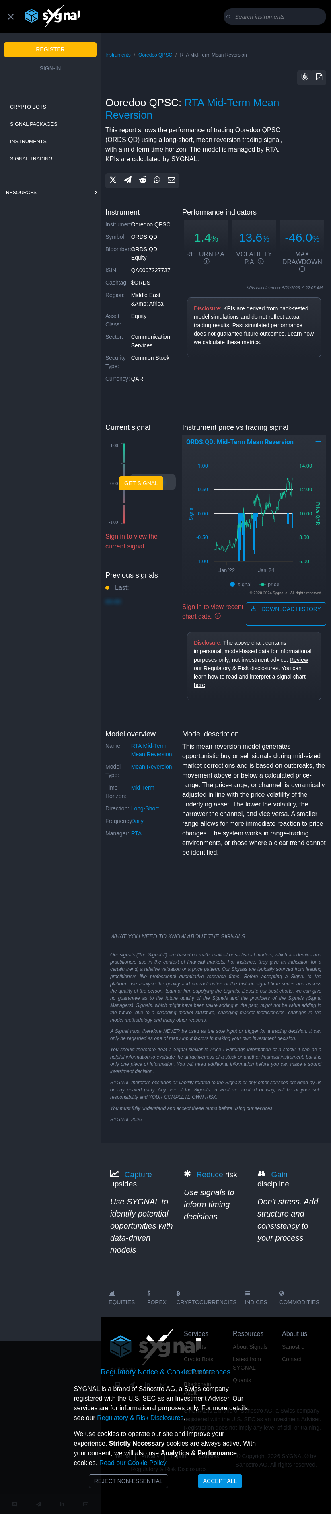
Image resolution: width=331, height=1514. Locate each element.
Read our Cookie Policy (132, 1462)
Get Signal (141, 483)
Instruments (28, 141)
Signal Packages (34, 124)
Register (50, 49)
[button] (304, 77)
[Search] (276, 17)
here (199, 685)
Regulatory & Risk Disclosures (140, 1417)
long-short (145, 808)
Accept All (220, 1481)
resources (21, 192)
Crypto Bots (28, 107)
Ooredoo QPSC (155, 55)
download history (286, 609)
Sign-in (50, 68)
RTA (136, 833)
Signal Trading (31, 159)
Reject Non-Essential (128, 1481)
